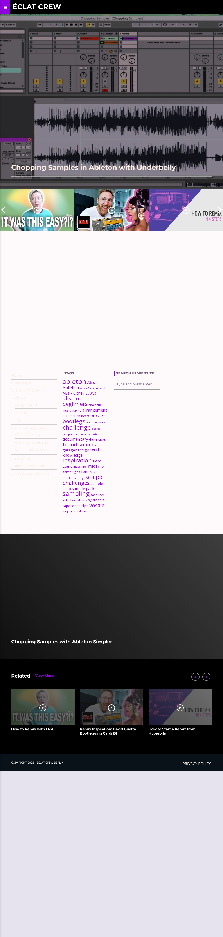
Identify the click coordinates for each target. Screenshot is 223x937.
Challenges (21, 382)
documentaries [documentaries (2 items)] (89, 434)
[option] (37, 210)
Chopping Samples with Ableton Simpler (61, 642)
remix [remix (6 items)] (86, 471)
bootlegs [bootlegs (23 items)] (74, 421)
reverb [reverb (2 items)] (97, 472)
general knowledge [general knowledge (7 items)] (81, 452)
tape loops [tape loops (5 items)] (72, 505)
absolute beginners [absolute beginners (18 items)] (75, 401)
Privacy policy (197, 763)
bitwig (20, 412)
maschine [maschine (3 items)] (80, 466)
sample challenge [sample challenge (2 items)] (73, 478)
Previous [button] (3, 210)
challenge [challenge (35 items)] (77, 427)
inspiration (21, 458)
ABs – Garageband (32, 442)
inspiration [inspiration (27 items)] (77, 460)
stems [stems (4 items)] (82, 500)
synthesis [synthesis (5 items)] (96, 500)
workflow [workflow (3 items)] (79, 511)
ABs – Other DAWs (31, 449)
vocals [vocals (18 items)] (97, 505)
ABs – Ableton (27, 434)
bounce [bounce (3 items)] (91, 422)
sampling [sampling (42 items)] (76, 493)
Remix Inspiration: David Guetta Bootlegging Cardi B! (108, 731)
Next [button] (219, 210)
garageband (26, 404)
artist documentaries (30, 473)
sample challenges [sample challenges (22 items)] (83, 480)
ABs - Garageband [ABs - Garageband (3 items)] (92, 388)
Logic (19, 419)
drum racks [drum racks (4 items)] (97, 439)
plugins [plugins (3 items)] (75, 472)
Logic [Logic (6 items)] (67, 466)
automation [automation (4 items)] (71, 416)
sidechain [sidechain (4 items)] (70, 500)
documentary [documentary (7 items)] (75, 439)
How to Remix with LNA (32, 729)
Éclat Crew (37, 7)
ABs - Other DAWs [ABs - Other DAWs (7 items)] (79, 393)
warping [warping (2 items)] (67, 511)
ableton (22, 397)
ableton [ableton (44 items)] (74, 381)
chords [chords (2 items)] (96, 428)
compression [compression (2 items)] (71, 434)
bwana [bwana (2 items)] (102, 422)
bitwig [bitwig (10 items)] (96, 415)
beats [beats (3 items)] (85, 416)
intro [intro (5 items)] (97, 461)
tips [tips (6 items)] (84, 505)
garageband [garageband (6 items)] (73, 450)
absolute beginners (29, 428)
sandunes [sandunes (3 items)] (97, 495)
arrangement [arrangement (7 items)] (94, 410)
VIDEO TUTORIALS (28, 390)
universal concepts (28, 465)
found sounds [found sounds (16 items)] (79, 444)
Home (16, 375)
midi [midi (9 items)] (92, 466)
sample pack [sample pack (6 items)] (83, 488)
